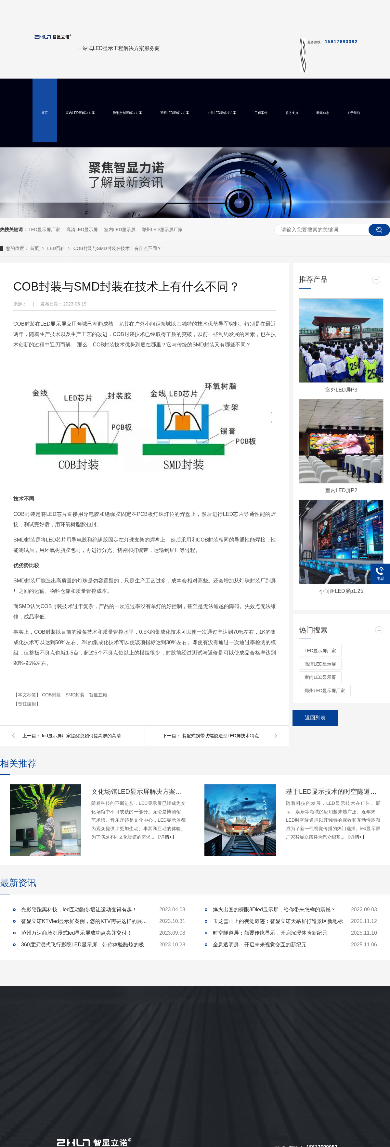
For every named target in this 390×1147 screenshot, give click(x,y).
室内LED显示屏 (120, 229)
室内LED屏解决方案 (80, 113)
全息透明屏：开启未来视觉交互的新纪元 (259, 944)
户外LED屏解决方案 (222, 113)
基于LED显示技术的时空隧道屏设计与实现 (333, 791)
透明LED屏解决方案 (174, 113)
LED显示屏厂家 (44, 229)
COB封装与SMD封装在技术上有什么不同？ (117, 248)
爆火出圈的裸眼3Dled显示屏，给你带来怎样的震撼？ (274, 909)
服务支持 (291, 113)
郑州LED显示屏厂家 (162, 229)
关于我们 (353, 113)
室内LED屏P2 (341, 490)
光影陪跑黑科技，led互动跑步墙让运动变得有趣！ (79, 909)
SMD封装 (75, 694)
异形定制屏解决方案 (127, 113)
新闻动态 (322, 113)
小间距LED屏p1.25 (341, 591)
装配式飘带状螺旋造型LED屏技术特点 (220, 735)
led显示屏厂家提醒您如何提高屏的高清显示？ (84, 735)
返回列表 (315, 717)
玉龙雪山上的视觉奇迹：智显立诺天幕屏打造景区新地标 (278, 921)
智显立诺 (98, 694)
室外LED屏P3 (341, 390)
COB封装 (52, 694)
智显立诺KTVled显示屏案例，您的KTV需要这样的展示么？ (86, 921)
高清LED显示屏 (82, 229)
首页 (44, 113)
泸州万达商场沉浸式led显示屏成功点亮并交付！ (76, 933)
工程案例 (260, 113)
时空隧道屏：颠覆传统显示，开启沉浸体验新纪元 (270, 933)
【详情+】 (166, 837)
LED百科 (56, 248)
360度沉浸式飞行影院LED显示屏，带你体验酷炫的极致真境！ (86, 944)
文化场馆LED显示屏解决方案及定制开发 (138, 791)
